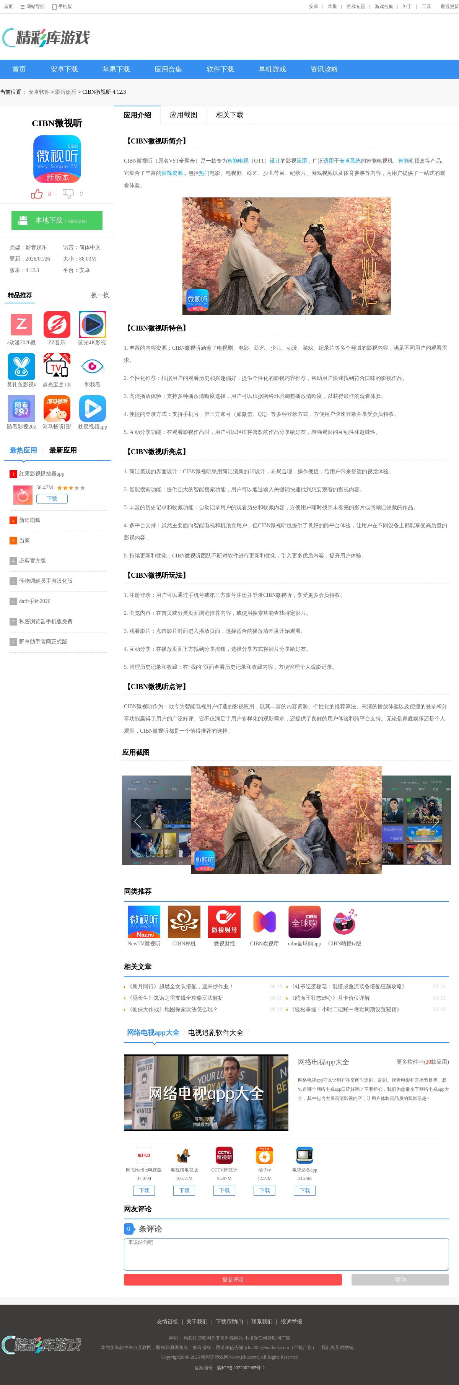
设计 (275, 161)
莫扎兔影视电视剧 (21, 370)
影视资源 (172, 173)
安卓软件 (39, 92)
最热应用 (27, 453)
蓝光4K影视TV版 (92, 328)
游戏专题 (356, 6)
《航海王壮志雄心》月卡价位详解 (330, 998)
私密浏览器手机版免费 (46, 621)
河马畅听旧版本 (56, 412)
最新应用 (63, 450)
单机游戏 (272, 69)
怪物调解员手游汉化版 (46, 581)
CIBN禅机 (184, 926)
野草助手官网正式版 (43, 642)
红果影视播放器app (41, 474)
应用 (301, 161)
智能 (403, 161)
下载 (52, 499)
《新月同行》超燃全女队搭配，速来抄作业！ (180, 986)
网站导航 (35, 6)
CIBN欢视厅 (264, 926)
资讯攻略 (324, 69)
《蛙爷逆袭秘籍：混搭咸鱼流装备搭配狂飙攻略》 (348, 986)
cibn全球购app (304, 926)
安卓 (313, 6)
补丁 (407, 6)
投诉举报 (291, 1322)
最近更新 (450, 6)
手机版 (65, 6)
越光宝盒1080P (56, 370)
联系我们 (262, 1322)
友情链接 (167, 1322)
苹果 (332, 6)
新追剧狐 (30, 520)
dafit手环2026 (34, 601)
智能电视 (238, 161)
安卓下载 (64, 69)
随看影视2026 (21, 412)
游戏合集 (384, 6)
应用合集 (168, 69)
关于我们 (197, 1322)
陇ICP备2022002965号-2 (241, 1367)
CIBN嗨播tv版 (344, 926)
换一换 (100, 295)
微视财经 (224, 926)
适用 (328, 161)
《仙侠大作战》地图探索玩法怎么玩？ (172, 1009)
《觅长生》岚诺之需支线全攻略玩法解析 (175, 998)
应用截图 (183, 115)
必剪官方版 (32, 561)
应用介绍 (137, 115)
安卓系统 (350, 161)
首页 (8, 6)
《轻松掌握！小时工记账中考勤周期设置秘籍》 (346, 1009)
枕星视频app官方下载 (92, 412)
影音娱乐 (65, 92)
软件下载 (220, 69)
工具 (426, 6)
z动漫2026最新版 (21, 328)
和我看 (92, 370)
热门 (204, 173)
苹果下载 (116, 69)
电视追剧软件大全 (218, 1032)
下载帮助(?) (229, 1322)
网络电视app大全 (156, 1035)
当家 (24, 540)
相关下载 (230, 115)
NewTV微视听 (144, 926)
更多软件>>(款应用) (423, 1062)
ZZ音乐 (57, 328)
